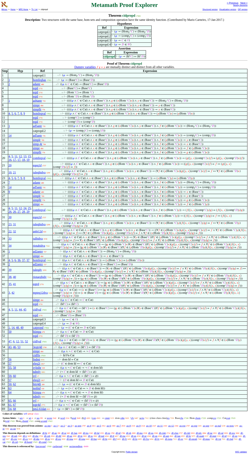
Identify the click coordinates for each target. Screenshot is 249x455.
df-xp (234, 436)
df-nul (101, 436)
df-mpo (206, 439)
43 (9, 347)
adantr (36, 84)
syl (35, 375)
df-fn (104, 439)
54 (9, 408)
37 (23, 260)
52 (26, 341)
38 (9, 277)
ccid (7, 421)
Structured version (210, 9)
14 (9, 135)
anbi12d (38, 231)
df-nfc (199, 433)
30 (9, 217)
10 (9, 172)
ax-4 (89, 425)
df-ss (90, 436)
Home (13, 9)
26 (9, 211)
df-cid (15, 442)
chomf (25, 421)
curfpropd (57, 446)
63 (9, 388)
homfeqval (39, 113)
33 (9, 238)
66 (14, 400)
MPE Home (23, 9)
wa (38, 418)
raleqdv (37, 269)
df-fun (94, 439)
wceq (49, 418)
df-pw (123, 436)
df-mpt (212, 436)
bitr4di (37, 384)
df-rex (232, 433)
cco (214, 418)
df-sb (128, 433)
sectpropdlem (75, 446)
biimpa (37, 331)
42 (12, 292)
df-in (80, 436)
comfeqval (39, 158)
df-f (115, 439)
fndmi (36, 359)
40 (14, 277)
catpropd (38, 327)
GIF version (243, 9)
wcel (62, 418)
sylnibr (37, 367)
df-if (112, 436)
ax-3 (70, 425)
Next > (244, 2)
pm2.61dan (39, 408)
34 (9, 245)
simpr (36, 105)
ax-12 (171, 425)
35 (9, 284)
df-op (154, 436)
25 (29, 208)
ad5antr (37, 126)
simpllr (37, 109)
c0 (84, 418)
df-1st (218, 439)
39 (9, 269)
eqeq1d (37, 165)
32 (14, 231)
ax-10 (149, 425)
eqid (35, 88)
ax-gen (78, 425)
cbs (181, 418)
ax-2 (62, 425)
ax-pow (230, 425)
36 (18, 260)
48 (17, 327)
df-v (25, 436)
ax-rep (194, 425)
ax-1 (56, 425)
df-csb (47, 436)
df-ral (220, 433)
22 (9, 231)
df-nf (118, 433)
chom (198, 418)
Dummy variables (85, 67)
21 (14, 172)
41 (14, 284)
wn (21, 418)
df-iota (82, 439)
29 (27, 211)
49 (21, 327)
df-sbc (35, 436)
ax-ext (182, 425)
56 (9, 359)
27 (18, 211)
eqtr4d (37, 404)
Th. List (34, 9)
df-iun (177, 436)
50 (9, 331)
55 (9, 367)
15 (29, 156)
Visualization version (227, 9)
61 (9, 404)
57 (9, 363)
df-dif (58, 436)
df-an (54, 433)
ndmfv (37, 371)
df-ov (180, 439)
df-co (25, 439)
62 (14, 384)
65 (9, 400)
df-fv (157, 439)
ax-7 (118, 425)
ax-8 (128, 425)
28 (23, 211)
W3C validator (241, 452)
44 (20, 309)
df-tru (86, 433)
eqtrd (36, 284)
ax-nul (218, 425)
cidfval (37, 309)
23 (9, 224)
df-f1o (146, 439)
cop (94, 418)
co (168, 418)
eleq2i (36, 363)
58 (14, 367)
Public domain (132, 452)
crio (142, 418)
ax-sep (206, 425)
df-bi (44, 433)
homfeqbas (39, 79)
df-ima (70, 439)
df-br (188, 436)
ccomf (44, 421)
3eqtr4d (37, 347)
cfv (132, 418)
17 (14, 159)
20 (9, 165)
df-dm (36, 439)
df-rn (47, 439)
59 (9, 375)
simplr (37, 139)
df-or (63, 433)
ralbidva (38, 238)
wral (74, 418)
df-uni (166, 436)
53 (18, 347)
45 (24, 309)
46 (14, 347)
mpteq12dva (40, 292)
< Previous (232, 2)
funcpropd (40, 446)
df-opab (200, 436)
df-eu (150, 433)
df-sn (133, 436)
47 (9, 341)
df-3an (74, 433)
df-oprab (193, 439)
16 (9, 159)
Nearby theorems (240, 5)
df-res (58, 439)
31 (14, 224)
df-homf (28, 442)
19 (27, 159)
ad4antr (37, 100)
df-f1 (124, 439)
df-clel (187, 433)
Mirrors (4, 9)
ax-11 (160, 425)
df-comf (43, 442)
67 (14, 404)
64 (9, 392)
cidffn (36, 355)
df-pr (144, 436)
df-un (69, 436)
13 (24, 156)
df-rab (14, 436)
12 (20, 156)
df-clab (162, 433)
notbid (37, 388)
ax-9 (138, 425)
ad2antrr (38, 251)
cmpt (107, 418)
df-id (224, 436)
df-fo (135, 439)
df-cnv (14, 439)
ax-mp (48, 425)
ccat (228, 418)
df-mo (140, 433)
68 (14, 408)
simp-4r (37, 144)
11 (15, 156)
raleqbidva (39, 172)
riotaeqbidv (40, 277)
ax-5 (99, 425)
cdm (122, 418)
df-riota (168, 439)
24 (24, 208)
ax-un (13, 428)
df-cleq (174, 433)
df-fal (96, 433)
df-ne (209, 433)
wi (30, 418)
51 (21, 341)
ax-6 (109, 425)
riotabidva (39, 245)
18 (23, 159)
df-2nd (230, 439)
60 (14, 375)
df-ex (107, 433)
